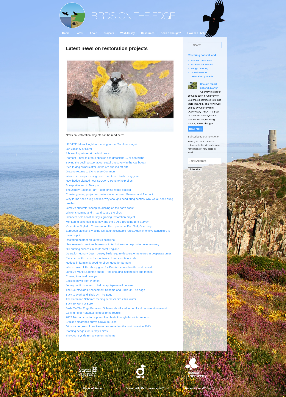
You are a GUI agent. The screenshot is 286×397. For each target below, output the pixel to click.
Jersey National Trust (197, 388)
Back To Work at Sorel (79, 303)
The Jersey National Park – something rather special (98, 189)
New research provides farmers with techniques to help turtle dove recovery (112, 244)
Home (65, 33)
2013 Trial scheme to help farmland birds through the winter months (108, 317)
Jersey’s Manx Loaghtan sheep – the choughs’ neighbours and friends (109, 271)
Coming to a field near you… (83, 276)
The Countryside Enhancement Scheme (90, 335)
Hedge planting (199, 68)
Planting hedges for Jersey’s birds (87, 331)
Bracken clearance (201, 60)
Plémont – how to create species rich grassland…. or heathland (105, 157)
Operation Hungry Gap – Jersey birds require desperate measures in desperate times (119, 253)
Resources (147, 33)
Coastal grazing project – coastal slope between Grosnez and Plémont (109, 194)
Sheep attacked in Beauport (83, 185)
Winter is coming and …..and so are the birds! (94, 212)
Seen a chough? (171, 33)
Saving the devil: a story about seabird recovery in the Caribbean (106, 162)
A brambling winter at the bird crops (88, 153)
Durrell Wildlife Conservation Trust (147, 388)
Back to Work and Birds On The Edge (89, 294)
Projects (109, 33)
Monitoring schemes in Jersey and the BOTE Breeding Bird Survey (107, 221)
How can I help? (197, 33)
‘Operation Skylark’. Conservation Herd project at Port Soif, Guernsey (109, 226)
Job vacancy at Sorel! (79, 148)
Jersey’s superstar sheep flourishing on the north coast (100, 207)
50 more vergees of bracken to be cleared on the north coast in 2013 (108, 326)
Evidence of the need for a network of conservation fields (101, 258)
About (93, 33)
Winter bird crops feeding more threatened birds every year (102, 176)
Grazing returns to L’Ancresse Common (90, 171)
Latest (79, 33)
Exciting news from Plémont (83, 280)
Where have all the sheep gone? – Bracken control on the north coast (109, 267)
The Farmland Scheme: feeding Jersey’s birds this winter (101, 299)
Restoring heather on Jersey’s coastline (90, 239)
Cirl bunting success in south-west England (92, 249)
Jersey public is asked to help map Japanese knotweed (100, 285)
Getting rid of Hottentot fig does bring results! (93, 312)
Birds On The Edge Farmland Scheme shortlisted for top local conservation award (116, 308)
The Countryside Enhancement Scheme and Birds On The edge (105, 289)
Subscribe (194, 169)
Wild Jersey (127, 33)
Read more (195, 128)
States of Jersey (93, 388)
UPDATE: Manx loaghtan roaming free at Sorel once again (102, 144)
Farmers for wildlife (202, 64)
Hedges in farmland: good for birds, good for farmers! (99, 262)
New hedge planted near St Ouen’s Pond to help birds (99, 180)
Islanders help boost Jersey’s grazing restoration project (100, 217)
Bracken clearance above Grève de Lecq (91, 321)
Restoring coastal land (202, 55)
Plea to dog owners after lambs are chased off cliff (97, 167)
